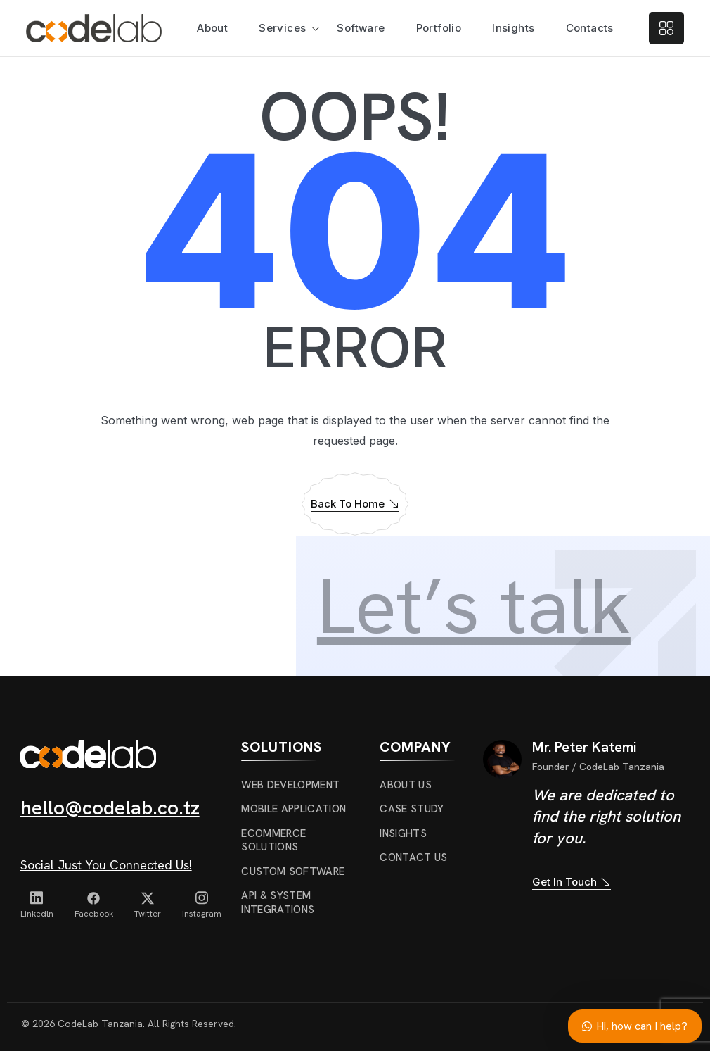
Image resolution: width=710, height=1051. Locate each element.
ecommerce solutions (273, 840)
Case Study (412, 809)
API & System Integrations (277, 902)
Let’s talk (474, 605)
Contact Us (413, 857)
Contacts (590, 27)
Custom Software (292, 871)
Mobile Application (293, 809)
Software (361, 27)
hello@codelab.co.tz (110, 807)
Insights (513, 27)
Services (282, 27)
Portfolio (439, 27)
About (212, 27)
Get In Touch (572, 882)
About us (406, 785)
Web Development (290, 785)
